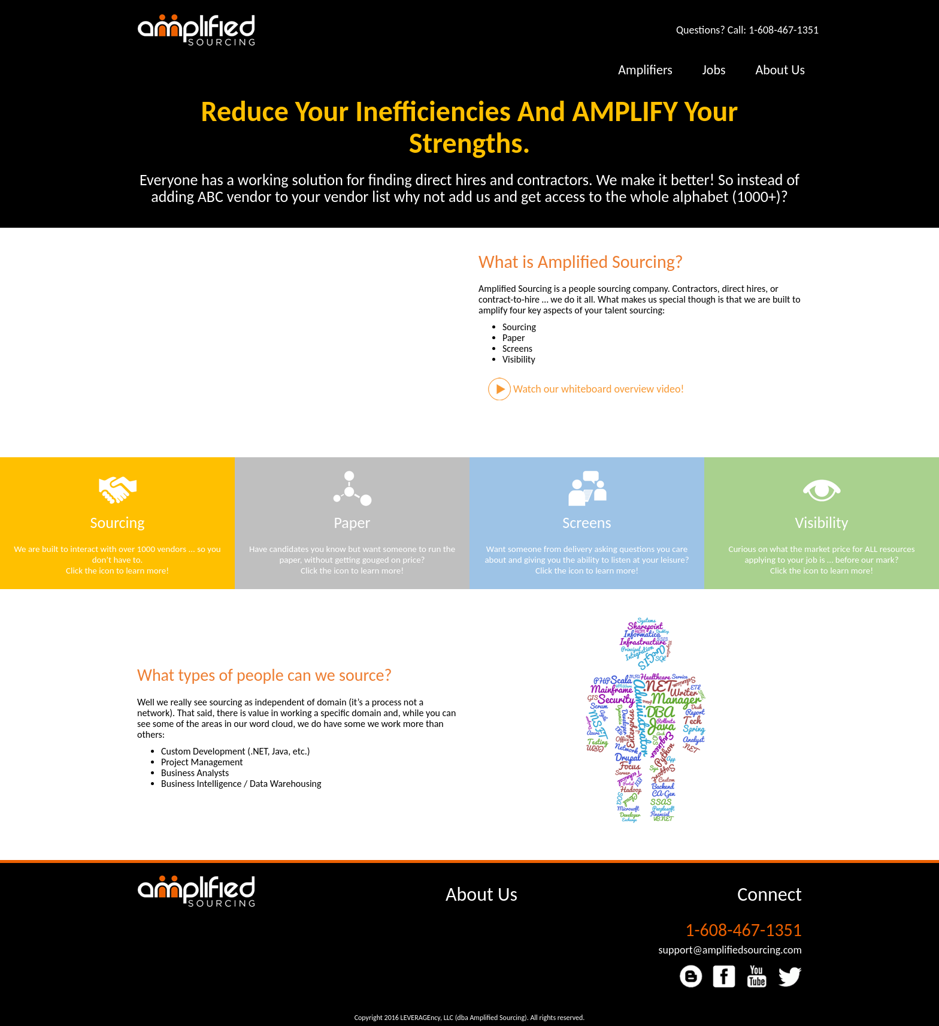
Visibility (822, 522)
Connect (769, 894)
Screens (586, 522)
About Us (481, 894)
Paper (352, 522)
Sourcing (117, 522)
